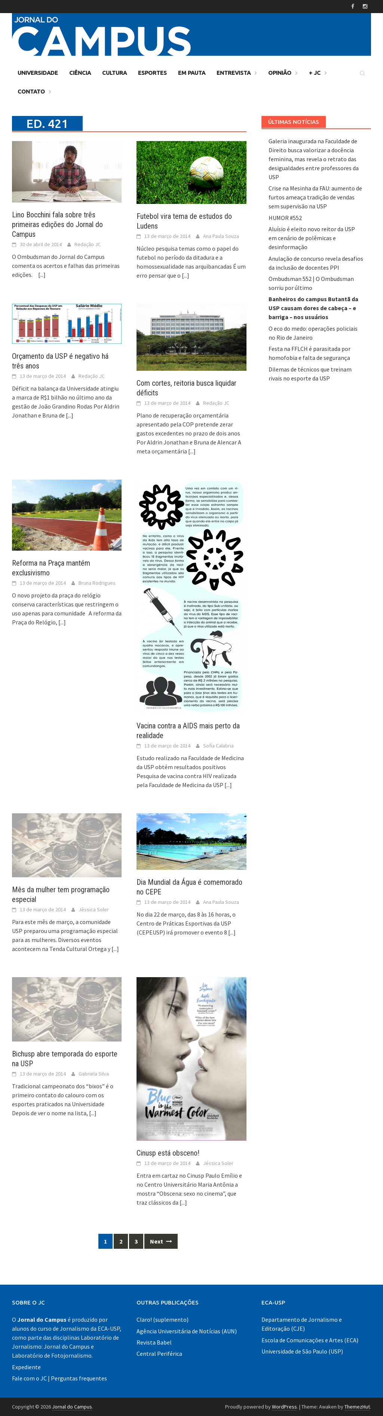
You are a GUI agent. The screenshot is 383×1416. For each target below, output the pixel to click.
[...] (42, 274)
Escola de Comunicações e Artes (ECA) (309, 1340)
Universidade (38, 73)
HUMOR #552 (285, 217)
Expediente (26, 1367)
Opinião (279, 73)
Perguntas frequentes (79, 1378)
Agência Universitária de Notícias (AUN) (187, 1331)
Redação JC (87, 244)
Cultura (114, 73)
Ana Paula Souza (221, 236)
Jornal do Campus (72, 1406)
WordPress (284, 1406)
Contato (31, 91)
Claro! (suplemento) (163, 1319)
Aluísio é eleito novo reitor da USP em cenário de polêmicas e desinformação (312, 238)
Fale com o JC (29, 1378)
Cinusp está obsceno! (168, 1153)
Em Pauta (191, 73)
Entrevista (234, 73)
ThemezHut (357, 1406)
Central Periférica (159, 1353)
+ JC (315, 73)
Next (161, 1241)
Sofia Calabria (218, 745)
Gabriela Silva (94, 1073)
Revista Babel (154, 1342)
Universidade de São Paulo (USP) (302, 1351)
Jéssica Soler (94, 909)
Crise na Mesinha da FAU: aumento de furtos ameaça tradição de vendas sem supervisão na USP (315, 197)
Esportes (152, 73)
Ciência (80, 73)
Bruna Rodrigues (97, 582)
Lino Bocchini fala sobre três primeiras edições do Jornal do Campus (57, 224)
